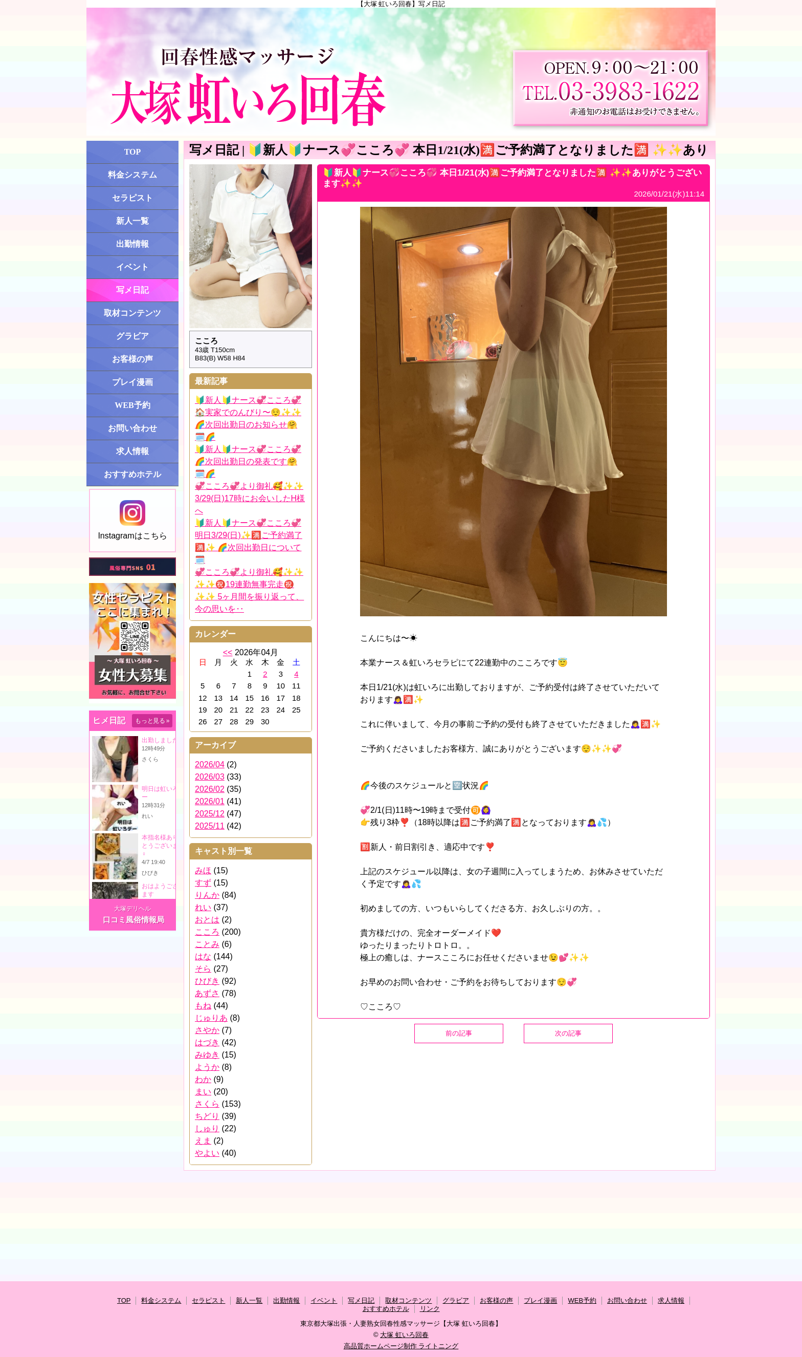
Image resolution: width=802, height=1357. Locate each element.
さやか (207, 1030)
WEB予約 (132, 405)
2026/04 (210, 764)
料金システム (132, 174)
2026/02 (210, 789)
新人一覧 (132, 221)
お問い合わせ (132, 428)
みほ (203, 870)
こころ (207, 932)
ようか (207, 1067)
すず (203, 882)
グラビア (132, 336)
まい (203, 1091)
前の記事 (458, 1033)
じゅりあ (211, 1018)
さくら (207, 1104)
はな (203, 956)
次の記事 (568, 1033)
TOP (132, 151)
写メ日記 (132, 290)
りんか (207, 895)
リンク (430, 1308)
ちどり (207, 1116)
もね (203, 1005)
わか (203, 1079)
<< (228, 652)
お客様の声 (132, 359)
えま (203, 1140)
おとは (207, 919)
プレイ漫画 (132, 382)
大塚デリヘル (132, 908)
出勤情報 (132, 244)
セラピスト (132, 197)
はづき (207, 1042)
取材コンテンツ (132, 313)
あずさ (207, 993)
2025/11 (210, 826)
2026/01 (210, 801)
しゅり (207, 1128)
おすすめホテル (132, 474)
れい (203, 907)
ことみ (207, 944)
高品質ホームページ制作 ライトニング (401, 1346)
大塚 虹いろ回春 (404, 1335)
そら (203, 968)
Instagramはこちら (132, 520)
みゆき (207, 1054)
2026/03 (210, 776)
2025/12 (210, 813)
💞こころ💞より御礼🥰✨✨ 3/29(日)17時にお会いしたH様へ (250, 498)
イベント (132, 267)
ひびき (207, 981)
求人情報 (132, 451)
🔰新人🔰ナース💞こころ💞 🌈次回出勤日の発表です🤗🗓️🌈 (248, 461)
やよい (207, 1153)
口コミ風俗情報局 (133, 919)
